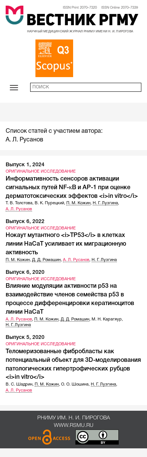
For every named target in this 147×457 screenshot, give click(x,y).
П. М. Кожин (78, 203)
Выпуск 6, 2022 (25, 221)
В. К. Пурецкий (49, 203)
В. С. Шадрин (19, 384)
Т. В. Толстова (19, 203)
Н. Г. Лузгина (105, 203)
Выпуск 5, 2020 (25, 337)
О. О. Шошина (75, 384)
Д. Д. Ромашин (46, 260)
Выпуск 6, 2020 (25, 272)
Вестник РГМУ (82, 21)
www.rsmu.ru (73, 425)
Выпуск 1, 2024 (25, 164)
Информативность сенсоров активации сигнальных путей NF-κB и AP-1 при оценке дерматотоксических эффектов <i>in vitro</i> (72, 187)
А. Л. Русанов (19, 209)
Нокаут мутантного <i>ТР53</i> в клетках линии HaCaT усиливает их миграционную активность (66, 244)
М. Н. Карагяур (107, 319)
